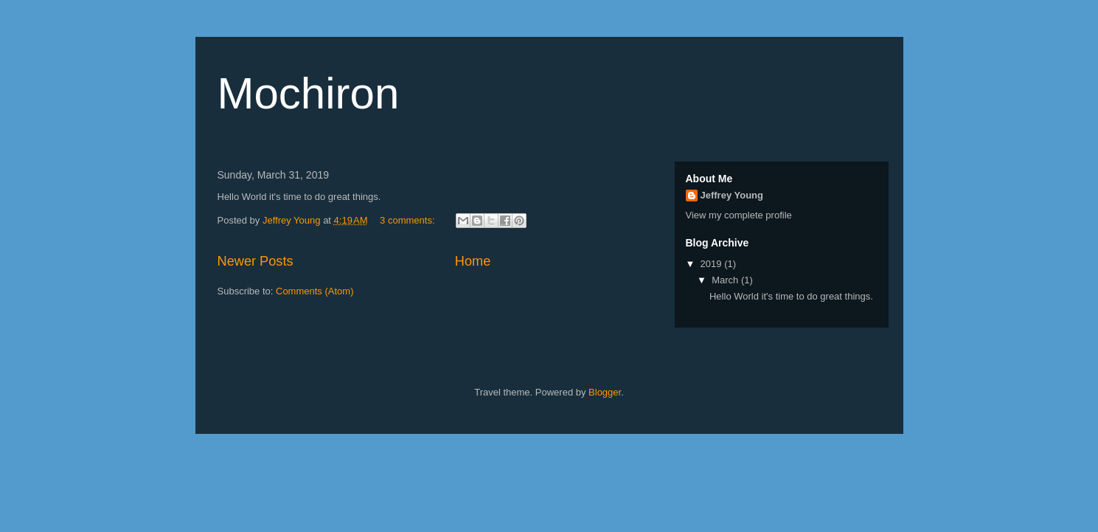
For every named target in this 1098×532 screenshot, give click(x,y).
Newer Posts (255, 261)
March (726, 280)
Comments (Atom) (314, 291)
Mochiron (309, 93)
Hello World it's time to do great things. (791, 296)
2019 (713, 263)
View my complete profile (739, 215)
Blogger (604, 392)
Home (473, 261)
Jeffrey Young (732, 195)
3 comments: (408, 220)
